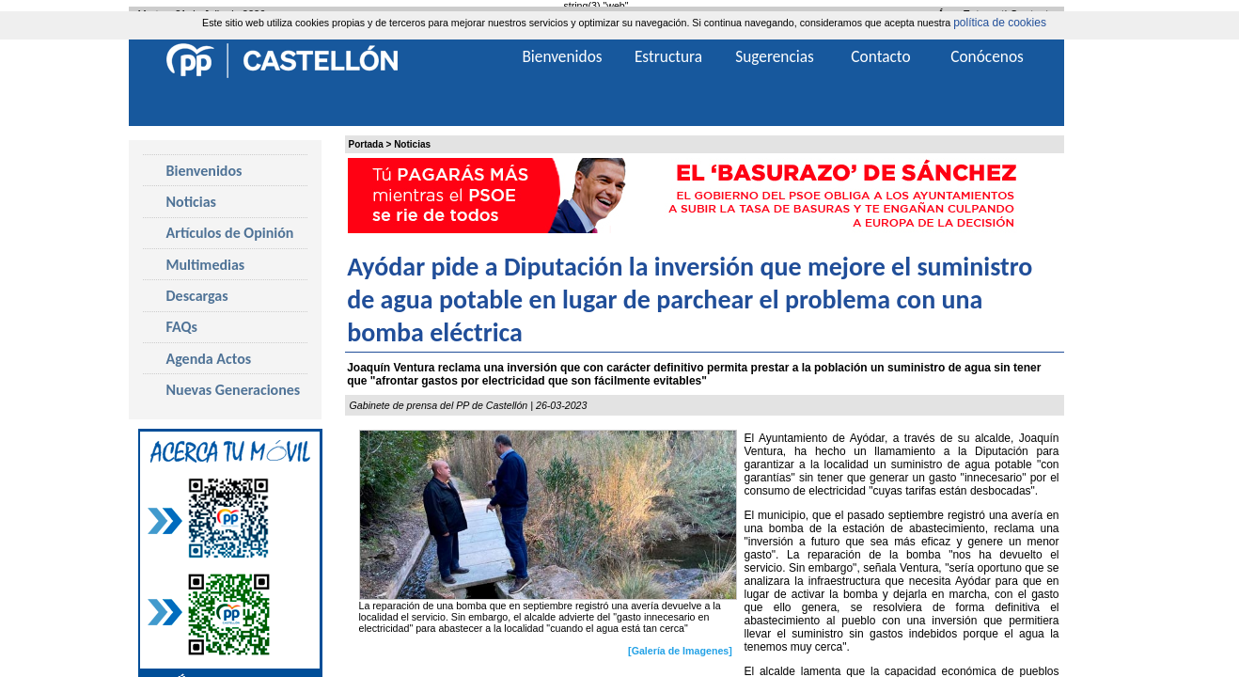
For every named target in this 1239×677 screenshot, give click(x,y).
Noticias (412, 144)
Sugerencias (774, 56)
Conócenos (987, 56)
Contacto (880, 56)
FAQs (181, 327)
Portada (366, 144)
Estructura (668, 56)
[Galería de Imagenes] (680, 650)
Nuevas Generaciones (233, 390)
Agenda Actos (209, 359)
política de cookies (999, 22)
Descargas (197, 296)
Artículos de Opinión (230, 233)
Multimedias (205, 265)
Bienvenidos (204, 171)
